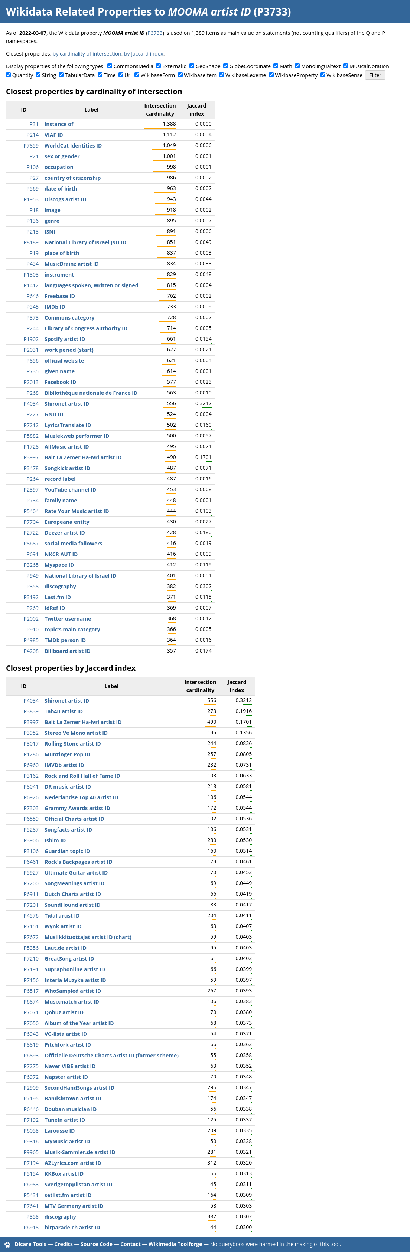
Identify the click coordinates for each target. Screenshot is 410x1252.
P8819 (31, 1044)
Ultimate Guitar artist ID (76, 872)
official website (64, 360)
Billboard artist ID (68, 650)
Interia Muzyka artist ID (75, 980)
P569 (33, 188)
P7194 (31, 1162)
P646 (33, 296)
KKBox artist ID (64, 1173)
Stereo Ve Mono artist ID (76, 732)
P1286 (31, 754)
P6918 (31, 1227)
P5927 (31, 872)
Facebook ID (60, 382)
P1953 (31, 199)
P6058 (31, 1130)
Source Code (97, 1244)
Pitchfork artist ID (68, 1044)
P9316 (31, 1141)
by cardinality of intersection (87, 53)
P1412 (31, 285)
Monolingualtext (321, 66)
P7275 (31, 1066)
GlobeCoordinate (250, 66)
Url (127, 75)
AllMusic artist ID (67, 446)
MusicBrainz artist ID (72, 263)
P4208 (31, 650)
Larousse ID (60, 1130)
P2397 (31, 489)
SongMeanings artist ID (74, 883)
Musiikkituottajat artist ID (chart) (88, 937)
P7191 (31, 969)
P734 (33, 500)
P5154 (31, 1173)
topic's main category (72, 629)
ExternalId (174, 66)
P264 (33, 478)
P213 (33, 231)
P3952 (31, 732)
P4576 (31, 915)
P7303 (31, 808)
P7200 (31, 883)
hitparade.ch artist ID (72, 1227)
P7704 (31, 521)
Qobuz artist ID (64, 1012)
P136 (33, 220)
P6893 (31, 1055)
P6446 (31, 1109)
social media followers (73, 543)
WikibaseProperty (296, 75)
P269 (33, 607)
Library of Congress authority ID (86, 328)
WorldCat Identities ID (73, 145)
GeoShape (208, 66)
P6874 (31, 1001)
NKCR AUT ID (61, 554)
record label (60, 478)
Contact (130, 1244)
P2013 (31, 382)
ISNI (50, 231)
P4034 (31, 403)
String (49, 75)
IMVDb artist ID (64, 765)
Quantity (22, 75)
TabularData (80, 75)
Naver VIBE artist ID (70, 1066)
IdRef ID (55, 607)
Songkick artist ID (67, 468)
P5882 (31, 435)
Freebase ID (60, 296)
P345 (33, 306)
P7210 (31, 958)
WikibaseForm (158, 75)
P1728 (31, 446)
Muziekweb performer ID (77, 435)
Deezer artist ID (65, 532)
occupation (59, 167)
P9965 (31, 1152)
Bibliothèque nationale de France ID (91, 392)
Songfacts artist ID (68, 829)
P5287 (31, 829)
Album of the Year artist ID (79, 1023)
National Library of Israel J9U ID (85, 242)
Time (109, 75)
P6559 (31, 818)
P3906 (31, 840)
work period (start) (69, 349)
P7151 (31, 926)
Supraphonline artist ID (75, 969)
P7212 (31, 425)
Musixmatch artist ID (72, 1001)
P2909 (31, 1087)
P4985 (31, 640)
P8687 (31, 543)
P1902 (31, 339)
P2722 (31, 532)
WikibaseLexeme (245, 75)
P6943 (31, 1033)
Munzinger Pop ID (67, 754)
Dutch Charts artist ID (73, 894)
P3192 (31, 597)
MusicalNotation (369, 66)
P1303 (31, 274)
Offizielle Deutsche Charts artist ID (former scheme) (112, 1055)
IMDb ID (55, 306)
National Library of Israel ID (81, 575)
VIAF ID (54, 134)
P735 (33, 371)
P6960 (31, 765)
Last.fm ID (58, 597)
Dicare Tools (30, 1244)
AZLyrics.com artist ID (73, 1162)
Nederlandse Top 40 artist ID (81, 797)
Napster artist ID (66, 1076)
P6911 (31, 894)
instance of (59, 124)
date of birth (61, 188)
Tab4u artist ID (64, 711)
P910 (33, 629)
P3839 (31, 711)
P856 (33, 360)
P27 (34, 177)
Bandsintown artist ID (73, 1098)
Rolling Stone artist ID (73, 743)
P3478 (31, 468)
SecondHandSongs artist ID (79, 1087)
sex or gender (62, 156)
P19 (34, 253)
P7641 (31, 1205)
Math (286, 66)
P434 (33, 263)
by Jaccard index (143, 53)
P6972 (31, 1076)
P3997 (31, 457)
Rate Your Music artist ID (77, 511)
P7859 (31, 145)
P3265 (31, 564)
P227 (33, 414)
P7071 (31, 1012)
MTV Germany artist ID (74, 1205)
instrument (59, 274)
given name (60, 371)
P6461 (31, 861)
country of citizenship (73, 177)
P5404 (31, 511)
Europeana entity (67, 521)
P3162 (31, 775)
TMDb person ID (65, 640)
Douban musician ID (71, 1109)
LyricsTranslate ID (68, 425)
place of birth (62, 253)
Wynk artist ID (63, 926)
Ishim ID (55, 840)
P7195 (31, 1098)
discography (60, 586)
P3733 (154, 32)
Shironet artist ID (67, 403)
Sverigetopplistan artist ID (79, 1184)
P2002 (31, 618)
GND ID (54, 414)
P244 (33, 328)
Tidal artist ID (62, 915)
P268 (33, 392)
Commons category (69, 317)
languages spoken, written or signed (92, 285)
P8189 (31, 242)
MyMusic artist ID (67, 1141)
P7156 (31, 980)
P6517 (31, 990)
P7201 (31, 904)
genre (52, 220)
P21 (34, 156)
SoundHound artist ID (73, 904)
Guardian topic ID (67, 851)
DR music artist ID (68, 786)
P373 (33, 317)
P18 (34, 210)
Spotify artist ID (65, 339)
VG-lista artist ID (66, 1033)
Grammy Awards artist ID (77, 808)
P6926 (31, 797)
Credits (63, 1244)
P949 (33, 575)
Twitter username (68, 618)
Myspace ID (59, 564)
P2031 (31, 349)
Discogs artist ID (66, 199)
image (53, 210)
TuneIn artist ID (65, 1119)
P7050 (31, 1023)
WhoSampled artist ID (73, 990)
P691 (33, 554)
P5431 (31, 1195)
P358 (33, 586)
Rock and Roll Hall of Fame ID (82, 775)
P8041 (31, 786)
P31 (34, 124)
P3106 (31, 851)
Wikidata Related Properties (79, 11)
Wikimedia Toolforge (175, 1244)
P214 (33, 134)
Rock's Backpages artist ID (79, 861)
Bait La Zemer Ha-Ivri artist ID (83, 457)
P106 (33, 167)
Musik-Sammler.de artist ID (80, 1152)
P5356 (31, 947)
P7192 (31, 1119)
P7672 (31, 937)
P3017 (31, 743)
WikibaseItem (200, 75)
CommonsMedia (133, 66)
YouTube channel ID (70, 489)
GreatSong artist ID (69, 958)
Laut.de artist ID (66, 947)
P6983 (31, 1184)
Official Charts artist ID (74, 818)
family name (61, 500)
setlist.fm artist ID (68, 1195)
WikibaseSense (344, 75)
